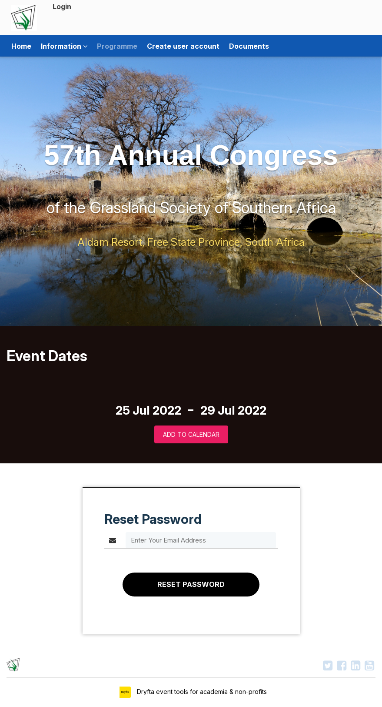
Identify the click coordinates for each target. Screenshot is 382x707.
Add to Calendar (191, 434)
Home (21, 46)
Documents (249, 46)
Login (62, 6)
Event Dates (47, 356)
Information (64, 46)
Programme (117, 46)
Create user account (183, 46)
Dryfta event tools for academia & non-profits (201, 691)
